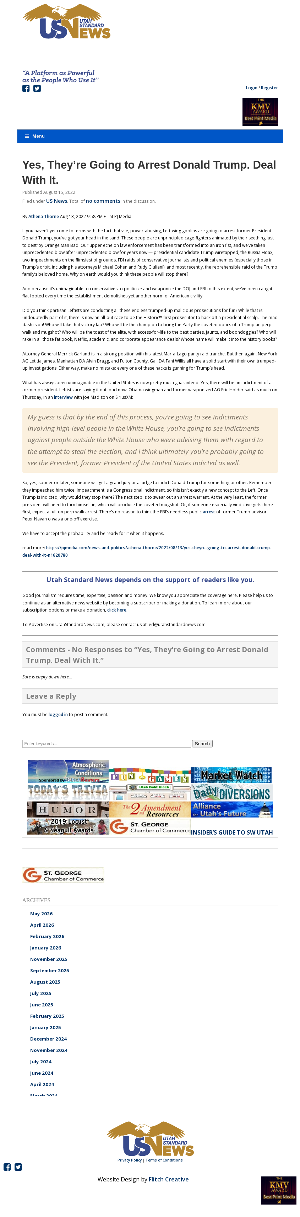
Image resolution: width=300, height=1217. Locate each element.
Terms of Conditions (164, 1160)
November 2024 (48, 1050)
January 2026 (45, 948)
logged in (58, 714)
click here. (117, 610)
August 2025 (45, 982)
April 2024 (42, 1084)
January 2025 (45, 1027)
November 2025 (48, 959)
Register (269, 88)
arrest (209, 512)
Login (251, 88)
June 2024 (41, 1073)
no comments (103, 200)
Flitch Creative (169, 1179)
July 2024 (40, 1061)
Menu (34, 136)
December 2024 (48, 1039)
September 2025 (49, 970)
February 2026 (47, 936)
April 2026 (42, 925)
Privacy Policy (130, 1160)
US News (56, 200)
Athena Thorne (43, 216)
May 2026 (41, 913)
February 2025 (47, 1016)
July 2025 (40, 993)
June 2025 (41, 1004)
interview (63, 397)
